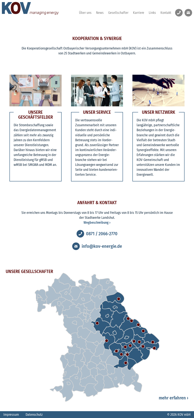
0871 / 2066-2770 (101, 233)
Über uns (85, 13)
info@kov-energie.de (102, 246)
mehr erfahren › (173, 398)
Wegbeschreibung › (97, 222)
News (100, 13)
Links (152, 13)
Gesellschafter (118, 13)
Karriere (138, 13)
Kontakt (165, 13)
